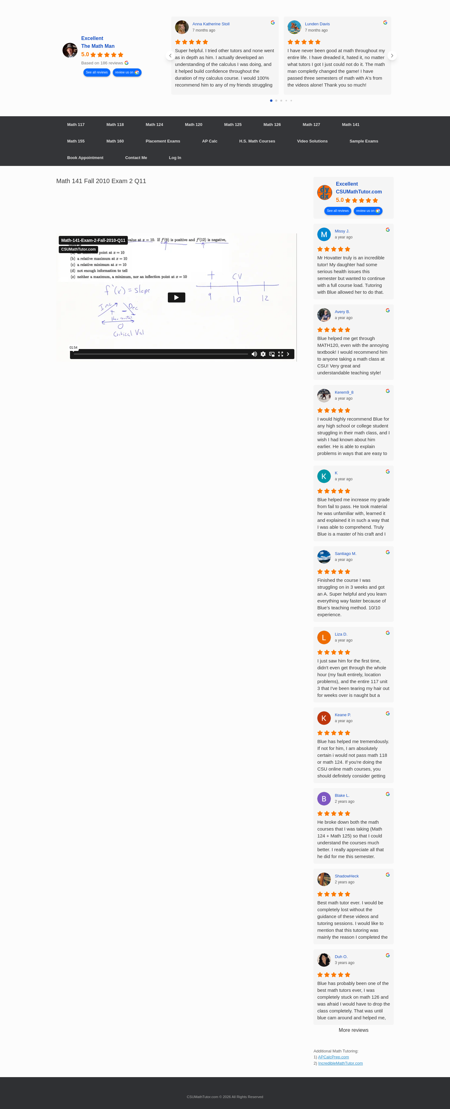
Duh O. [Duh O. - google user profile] (341, 956)
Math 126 (272, 124)
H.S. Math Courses (257, 141)
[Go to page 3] (286, 101)
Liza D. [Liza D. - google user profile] (341, 634)
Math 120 (193, 124)
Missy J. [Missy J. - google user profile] (342, 231)
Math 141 (350, 124)
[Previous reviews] (170, 55)
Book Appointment (85, 157)
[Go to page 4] (291, 101)
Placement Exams (163, 141)
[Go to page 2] (281, 101)
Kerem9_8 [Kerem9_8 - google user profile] (344, 392)
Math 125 (233, 124)
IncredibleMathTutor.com (340, 1063)
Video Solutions (312, 141)
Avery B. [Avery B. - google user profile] (342, 311)
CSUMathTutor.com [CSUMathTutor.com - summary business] (359, 191)
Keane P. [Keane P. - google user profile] (343, 714)
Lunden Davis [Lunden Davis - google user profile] (317, 24)
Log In (175, 157)
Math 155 (76, 141)
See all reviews (97, 72)
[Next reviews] (392, 55)
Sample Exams (364, 141)
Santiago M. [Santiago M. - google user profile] (345, 553)
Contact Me (136, 157)
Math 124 (154, 124)
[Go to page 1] (276, 101)
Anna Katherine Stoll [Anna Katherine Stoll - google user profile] (211, 24)
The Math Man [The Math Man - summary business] (98, 46)
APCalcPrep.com (333, 1057)
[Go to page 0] (271, 100)
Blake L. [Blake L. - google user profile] (342, 795)
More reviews (353, 1030)
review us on (124, 72)
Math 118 (115, 124)
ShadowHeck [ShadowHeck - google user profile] (347, 876)
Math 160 (115, 141)
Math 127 (311, 124)
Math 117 (76, 124)
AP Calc (210, 141)
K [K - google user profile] (336, 473)
